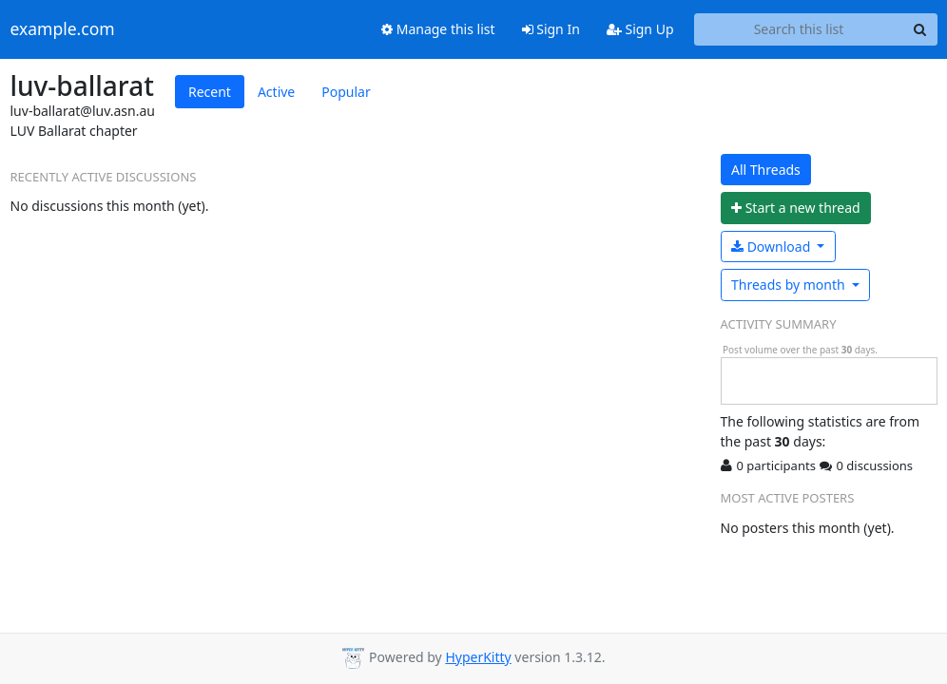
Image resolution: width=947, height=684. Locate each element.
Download (772, 247)
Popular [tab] (345, 92)
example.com (62, 29)
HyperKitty (478, 657)
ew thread (795, 208)
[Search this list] (799, 29)
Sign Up (640, 29)
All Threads (766, 170)
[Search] (920, 29)
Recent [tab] (209, 92)
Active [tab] (276, 92)
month (789, 285)
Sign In (551, 29)
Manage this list (438, 29)
